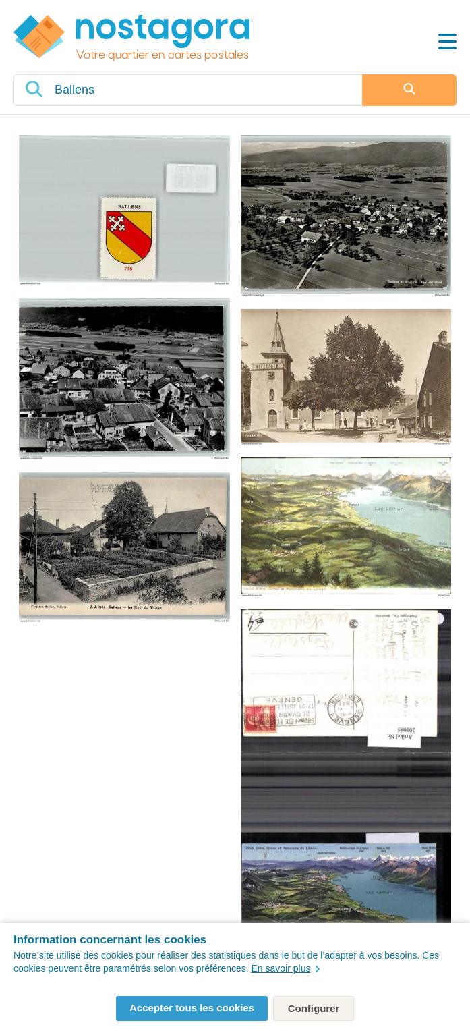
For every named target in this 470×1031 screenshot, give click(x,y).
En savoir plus (286, 968)
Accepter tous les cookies (191, 1007)
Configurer (314, 1008)
